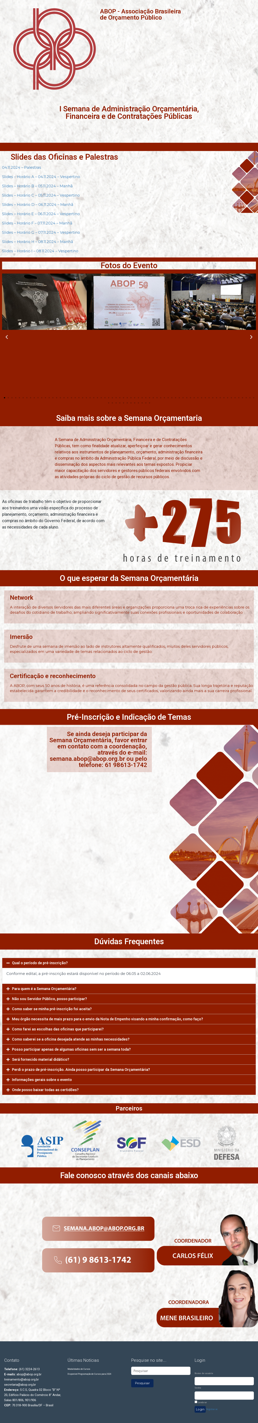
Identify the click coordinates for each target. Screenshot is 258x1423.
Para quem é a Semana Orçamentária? (44, 988)
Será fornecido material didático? (40, 1059)
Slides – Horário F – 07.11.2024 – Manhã (37, 223)
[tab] (129, 963)
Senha (198, 1388)
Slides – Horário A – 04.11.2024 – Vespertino (41, 177)
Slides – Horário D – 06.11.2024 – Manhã (37, 204)
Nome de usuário (204, 1373)
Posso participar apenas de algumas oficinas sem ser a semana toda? (71, 1049)
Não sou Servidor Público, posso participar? (49, 999)
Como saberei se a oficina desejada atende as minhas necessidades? (71, 1039)
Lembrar (201, 1402)
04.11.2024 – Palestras (21, 167)
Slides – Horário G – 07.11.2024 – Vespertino (41, 232)
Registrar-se (212, 1409)
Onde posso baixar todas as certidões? (45, 1090)
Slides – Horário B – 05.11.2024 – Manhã (37, 186)
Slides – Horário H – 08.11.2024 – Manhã (37, 242)
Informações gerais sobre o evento (42, 1079)
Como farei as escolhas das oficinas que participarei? (58, 1029)
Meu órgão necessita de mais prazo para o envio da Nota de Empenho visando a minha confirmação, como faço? (107, 1019)
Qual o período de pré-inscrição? (40, 963)
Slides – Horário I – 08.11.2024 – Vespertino (40, 251)
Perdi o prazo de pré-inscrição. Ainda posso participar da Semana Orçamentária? (81, 1069)
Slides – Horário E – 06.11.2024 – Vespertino (41, 214)
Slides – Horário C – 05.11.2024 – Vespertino (41, 195)
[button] (4, 397)
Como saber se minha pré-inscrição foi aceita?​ (52, 1009)
